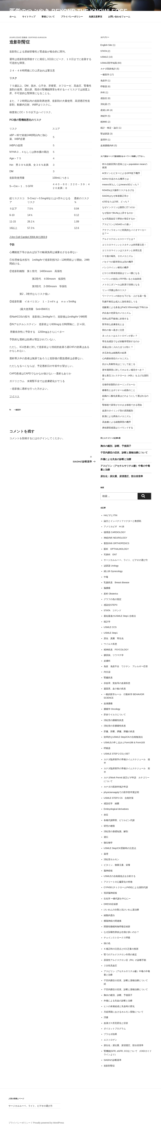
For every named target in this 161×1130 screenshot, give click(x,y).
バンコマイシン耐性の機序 (115, 267)
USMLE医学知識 (108, 63)
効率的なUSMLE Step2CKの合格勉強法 (123, 737)
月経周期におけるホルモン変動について (123, 1012)
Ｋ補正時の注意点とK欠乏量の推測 (121, 949)
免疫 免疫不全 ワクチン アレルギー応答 (126, 666)
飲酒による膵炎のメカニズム (116, 416)
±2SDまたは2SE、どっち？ (115, 201)
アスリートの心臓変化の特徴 (118, 882)
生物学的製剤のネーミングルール (118, 384)
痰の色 (107, 943)
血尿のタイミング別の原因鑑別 (117, 410)
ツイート (14, 396)
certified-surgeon (37, 37)
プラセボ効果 (110, 1034)
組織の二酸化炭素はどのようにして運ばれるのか (125, 397)
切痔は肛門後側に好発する (115, 318)
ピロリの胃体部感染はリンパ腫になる (121, 273)
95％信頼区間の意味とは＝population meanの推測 (124, 166)
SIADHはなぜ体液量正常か (115, 196)
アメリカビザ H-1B (114, 526)
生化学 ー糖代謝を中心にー (117, 898)
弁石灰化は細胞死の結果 (114, 352)
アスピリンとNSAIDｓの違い (116, 224)
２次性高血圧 (110, 965)
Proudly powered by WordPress (48, 1122)
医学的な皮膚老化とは (113, 324)
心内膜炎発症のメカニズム (115, 358)
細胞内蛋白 (109, 915)
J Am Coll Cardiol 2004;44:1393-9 (28, 237)
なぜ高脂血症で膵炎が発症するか (118, 218)
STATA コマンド (112, 610)
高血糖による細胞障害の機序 (116, 422)
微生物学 (108, 842)
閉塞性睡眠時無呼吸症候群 (117, 926)
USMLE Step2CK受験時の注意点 (120, 848)
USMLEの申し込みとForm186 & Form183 (124, 742)
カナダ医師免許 (108, 68)
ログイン (42, 438)
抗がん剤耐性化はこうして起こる (118, 364)
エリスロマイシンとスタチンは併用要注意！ (124, 244)
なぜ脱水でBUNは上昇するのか (117, 213)
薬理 (106, 854)
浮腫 (106, 1017)
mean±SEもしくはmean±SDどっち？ (120, 184)
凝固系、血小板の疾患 (115, 688)
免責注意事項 (95, 16)
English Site (106, 45)
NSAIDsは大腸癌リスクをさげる (118, 190)
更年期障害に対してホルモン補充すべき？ (123, 370)
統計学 (107, 621)
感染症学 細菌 (111, 803)
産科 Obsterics (111, 593)
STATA (103, 51)
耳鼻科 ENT (110, 554)
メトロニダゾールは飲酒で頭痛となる (121, 284)
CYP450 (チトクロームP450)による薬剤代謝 (126, 887)
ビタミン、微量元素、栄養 (117, 865)
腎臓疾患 (108, 677)
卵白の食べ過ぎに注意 (113, 330)
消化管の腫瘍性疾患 (114, 720)
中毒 (106, 577)
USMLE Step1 (111, 633)
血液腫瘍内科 (107, 145)
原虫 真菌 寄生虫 (114, 638)
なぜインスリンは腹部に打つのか (118, 207)
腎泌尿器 (104, 133)
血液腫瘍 (108, 703)
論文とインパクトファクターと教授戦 (122, 521)
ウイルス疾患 (110, 644)
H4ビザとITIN (110, 515)
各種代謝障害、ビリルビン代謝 (119, 820)
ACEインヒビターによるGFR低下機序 (121, 173)
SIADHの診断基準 (113, 1060)
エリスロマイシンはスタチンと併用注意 (122, 250)
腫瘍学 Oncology (112, 709)
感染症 (103, 98)
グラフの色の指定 (112, 599)
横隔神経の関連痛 (112, 921)
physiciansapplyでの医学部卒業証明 (121, 792)
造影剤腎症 (109, 1065)
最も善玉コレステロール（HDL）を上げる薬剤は (125, 377)
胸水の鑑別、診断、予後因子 (115, 446)
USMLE (104, 57)
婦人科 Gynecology (113, 571)
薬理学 (103, 139)
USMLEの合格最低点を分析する (120, 876)
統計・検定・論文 (109, 128)
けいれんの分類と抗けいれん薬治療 (121, 909)
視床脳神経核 (110, 893)
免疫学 (103, 80)
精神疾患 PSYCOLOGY (116, 649)
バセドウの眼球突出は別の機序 (117, 262)
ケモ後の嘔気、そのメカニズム (117, 256)
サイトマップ (28, 16)
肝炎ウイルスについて (115, 714)
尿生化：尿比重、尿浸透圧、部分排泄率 (121, 476)
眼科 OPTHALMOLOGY (116, 549)
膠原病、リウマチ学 (114, 655)
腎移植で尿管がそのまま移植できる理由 (122, 405)
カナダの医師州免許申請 (116, 786)
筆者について (48, 16)
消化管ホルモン (111, 859)
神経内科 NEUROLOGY (115, 537)
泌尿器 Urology (111, 565)
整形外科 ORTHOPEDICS (116, 543)
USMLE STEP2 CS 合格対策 (119, 798)
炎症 (106, 814)
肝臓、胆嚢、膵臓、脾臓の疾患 (119, 731)
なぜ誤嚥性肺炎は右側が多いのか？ (121, 932)
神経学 (103, 116)
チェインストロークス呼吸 (117, 937)
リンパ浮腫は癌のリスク (114, 290)
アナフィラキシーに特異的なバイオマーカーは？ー (124, 232)
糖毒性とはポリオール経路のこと (118, 390)
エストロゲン (110, 1040)
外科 (102, 92)
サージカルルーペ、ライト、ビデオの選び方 (126, 560)
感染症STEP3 (110, 605)
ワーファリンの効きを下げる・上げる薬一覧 (124, 296)
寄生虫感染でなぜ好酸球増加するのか (121, 341)
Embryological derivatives (116, 809)
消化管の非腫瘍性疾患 (115, 725)
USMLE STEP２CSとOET (117, 753)
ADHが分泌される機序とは (115, 179)
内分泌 (107, 672)
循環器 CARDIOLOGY (115, 532)
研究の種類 (109, 826)
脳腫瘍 (107, 588)
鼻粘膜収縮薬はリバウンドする (117, 427)
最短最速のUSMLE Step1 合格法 (120, 616)
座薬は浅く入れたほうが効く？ (117, 347)
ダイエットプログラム (115, 1028)
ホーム (12, 16)
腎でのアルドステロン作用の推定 (120, 954)
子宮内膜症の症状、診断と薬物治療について (124, 452)
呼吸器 (103, 86)
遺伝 (106, 837)
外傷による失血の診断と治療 (115, 459)
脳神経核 (108, 870)
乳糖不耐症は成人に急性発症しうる (119, 301)
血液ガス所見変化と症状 (116, 1023)
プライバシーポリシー (72, 16)
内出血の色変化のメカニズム (116, 313)
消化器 (103, 104)
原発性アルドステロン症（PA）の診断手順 (125, 960)
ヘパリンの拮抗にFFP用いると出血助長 (122, 279)
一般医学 (17, 410)
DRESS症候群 (111, 904)
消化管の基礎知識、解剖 (116, 831)
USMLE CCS (110, 627)
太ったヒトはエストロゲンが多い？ (119, 335)
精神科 (103, 122)
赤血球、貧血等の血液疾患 (117, 683)
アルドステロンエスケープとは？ (118, 239)
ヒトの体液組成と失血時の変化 (119, 1006)
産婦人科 (104, 110)
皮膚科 (107, 661)
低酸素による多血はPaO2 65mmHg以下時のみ (125, 307)
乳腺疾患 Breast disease (116, 582)
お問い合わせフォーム (119, 16)
